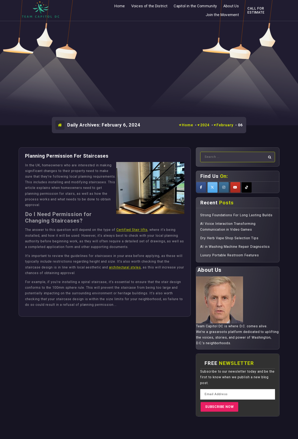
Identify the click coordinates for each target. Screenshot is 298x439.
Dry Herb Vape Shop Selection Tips (229, 238)
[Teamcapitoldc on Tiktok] (247, 187)
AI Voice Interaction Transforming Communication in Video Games (228, 226)
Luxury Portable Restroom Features (229, 255)
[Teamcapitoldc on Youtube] (235, 187)
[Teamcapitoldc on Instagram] (224, 187)
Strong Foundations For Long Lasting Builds (236, 215)
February (224, 125)
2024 (204, 125)
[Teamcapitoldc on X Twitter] (213, 187)
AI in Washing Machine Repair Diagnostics (235, 247)
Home (187, 125)
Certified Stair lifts (132, 230)
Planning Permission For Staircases (66, 156)
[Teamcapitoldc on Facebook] (201, 187)
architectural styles (125, 267)
